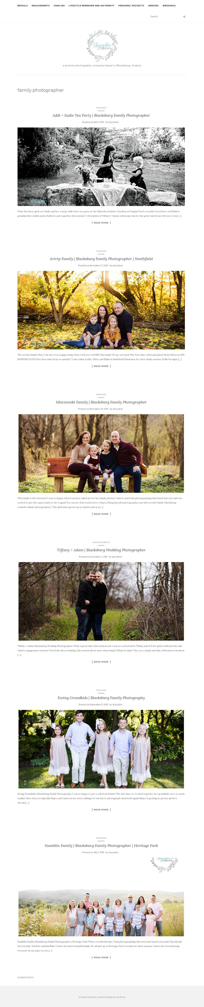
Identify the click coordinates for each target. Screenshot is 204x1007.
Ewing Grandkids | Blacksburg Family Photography (101, 697)
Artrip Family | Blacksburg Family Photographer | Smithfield (101, 258)
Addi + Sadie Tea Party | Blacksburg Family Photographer (101, 115)
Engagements (41, 5)
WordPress (120, 997)
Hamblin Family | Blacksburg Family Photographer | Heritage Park (101, 845)
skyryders (114, 122)
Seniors (153, 5)
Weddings (169, 5)
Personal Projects (131, 5)
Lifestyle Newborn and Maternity (91, 5)
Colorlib (100, 997)
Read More (101, 222)
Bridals (23, 5)
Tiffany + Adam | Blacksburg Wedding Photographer (101, 549)
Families (59, 5)
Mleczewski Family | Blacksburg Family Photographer (101, 402)
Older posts (25, 977)
